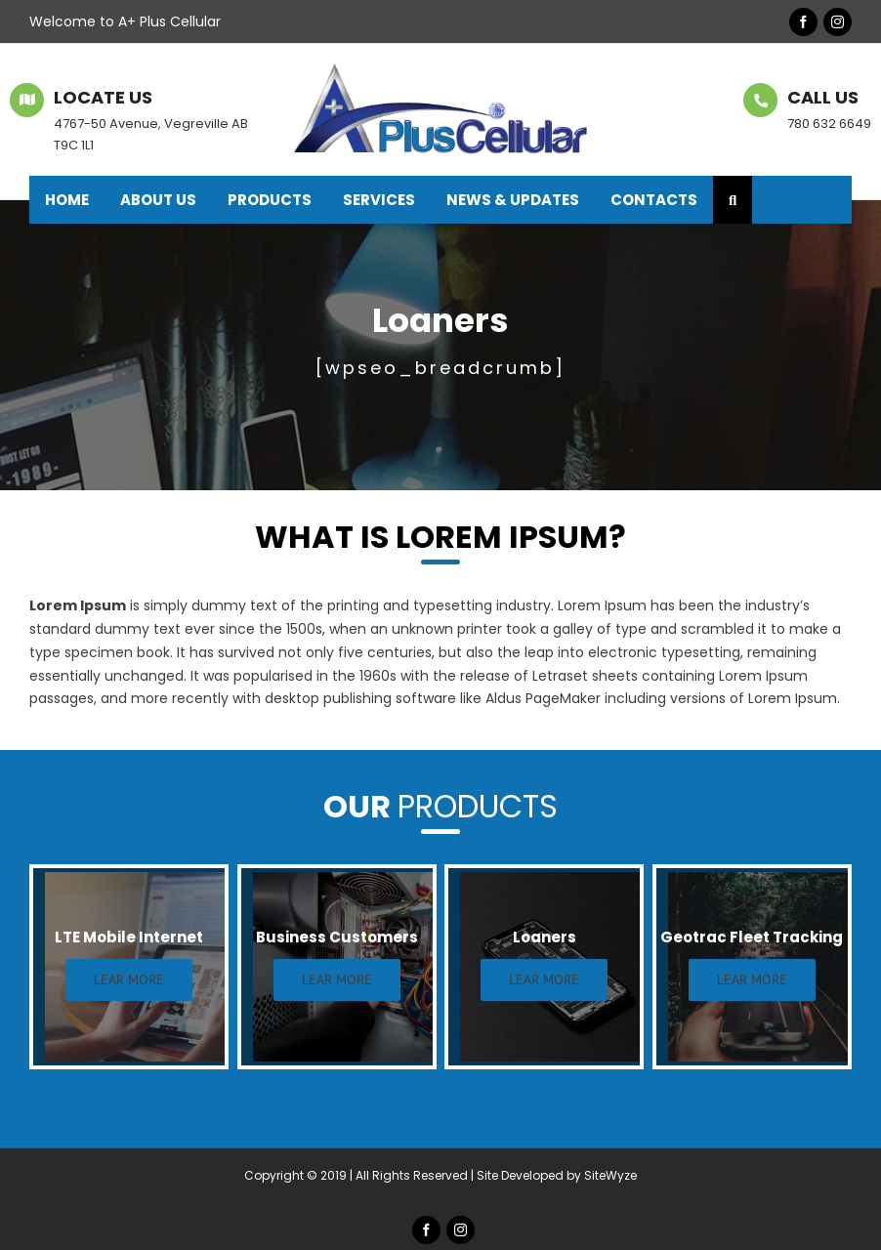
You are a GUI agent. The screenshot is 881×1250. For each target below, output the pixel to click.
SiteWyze (610, 1175)
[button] (732, 200)
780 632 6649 (829, 123)
